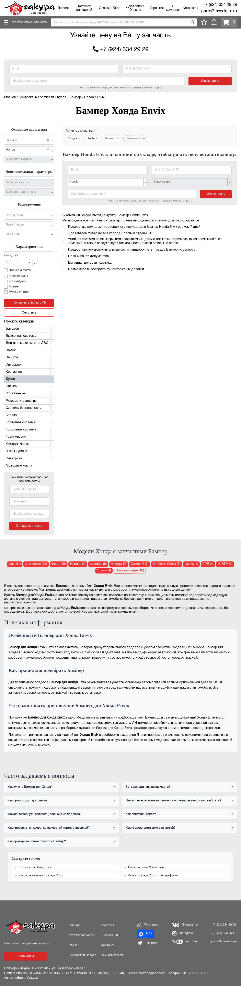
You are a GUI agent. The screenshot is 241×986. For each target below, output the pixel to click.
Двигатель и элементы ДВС (29, 343)
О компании (109, 935)
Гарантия (157, 8)
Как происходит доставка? (27, 800)
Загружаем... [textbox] (162, 181)
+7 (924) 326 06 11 (223, 933)
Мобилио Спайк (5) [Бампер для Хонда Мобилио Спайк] (166, 564)
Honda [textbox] (27, 150)
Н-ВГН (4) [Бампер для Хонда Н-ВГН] (225, 564)
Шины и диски (29, 451)
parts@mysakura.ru (219, 11)
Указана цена (16, 276)
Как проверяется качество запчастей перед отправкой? (49, 827)
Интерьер (29, 365)
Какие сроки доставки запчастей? (150, 827)
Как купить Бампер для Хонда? (30, 787)
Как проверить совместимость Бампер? (37, 841)
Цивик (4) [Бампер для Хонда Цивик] (191, 564)
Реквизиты (25, 956)
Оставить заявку (29, 526)
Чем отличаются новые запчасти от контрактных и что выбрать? (173, 800)
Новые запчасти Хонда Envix (146, 867)
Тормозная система (29, 429)
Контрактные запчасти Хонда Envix (41, 875)
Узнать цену (210, 81)
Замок (29, 350)
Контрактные (16, 292)
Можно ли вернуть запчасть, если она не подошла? (44, 814)
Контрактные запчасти (29, 22)
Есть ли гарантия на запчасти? (148, 787)
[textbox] (27, 159)
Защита (29, 357)
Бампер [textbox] (27, 140)
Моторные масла (19, 465)
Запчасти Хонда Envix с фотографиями (153, 875)
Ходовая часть (29, 444)
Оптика (29, 386)
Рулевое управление (29, 401)
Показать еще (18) (129, 570)
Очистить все (135, 138)
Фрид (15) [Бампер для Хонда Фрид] (58, 564)
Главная (63, 8)
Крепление (29, 372)
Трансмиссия (29, 437)
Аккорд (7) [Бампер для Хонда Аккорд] (119, 564)
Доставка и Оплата (82, 955)
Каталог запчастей (82, 935)
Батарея (29, 329)
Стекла (29, 415)
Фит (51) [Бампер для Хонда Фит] (15, 564)
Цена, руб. (11, 255)
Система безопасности (29, 408)
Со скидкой (15, 281)
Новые (11, 287)
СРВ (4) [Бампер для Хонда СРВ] (208, 564)
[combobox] (124, 22)
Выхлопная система (29, 336)
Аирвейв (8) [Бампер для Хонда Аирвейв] (98, 564)
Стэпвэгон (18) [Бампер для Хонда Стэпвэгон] (36, 564)
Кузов (29, 379)
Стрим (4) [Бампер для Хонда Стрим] (104, 570)
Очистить (29, 312)
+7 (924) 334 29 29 (220, 5)
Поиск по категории (19, 321)
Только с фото (17, 270)
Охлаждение (29, 393)
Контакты (190, 8)
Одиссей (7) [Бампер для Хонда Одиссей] (139, 564)
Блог (116, 8)
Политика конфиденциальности (26, 943)
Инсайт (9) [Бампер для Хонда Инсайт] (77, 564)
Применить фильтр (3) (29, 302)
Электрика (29, 458)
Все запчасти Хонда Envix (35, 867)
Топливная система (29, 422)
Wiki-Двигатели (112, 955)
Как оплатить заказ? (141, 814)
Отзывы (105, 8)
